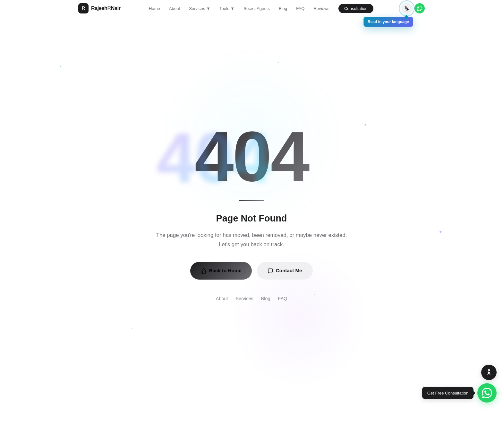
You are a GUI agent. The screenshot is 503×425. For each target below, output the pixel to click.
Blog (283, 8)
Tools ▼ (226, 8)
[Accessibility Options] (489, 372)
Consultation (356, 8)
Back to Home (220, 270)
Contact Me (285, 270)
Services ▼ (199, 8)
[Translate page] (407, 8)
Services (244, 298)
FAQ (300, 8)
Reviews (321, 8)
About (174, 8)
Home (154, 8)
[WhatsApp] (419, 8)
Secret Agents (256, 8)
